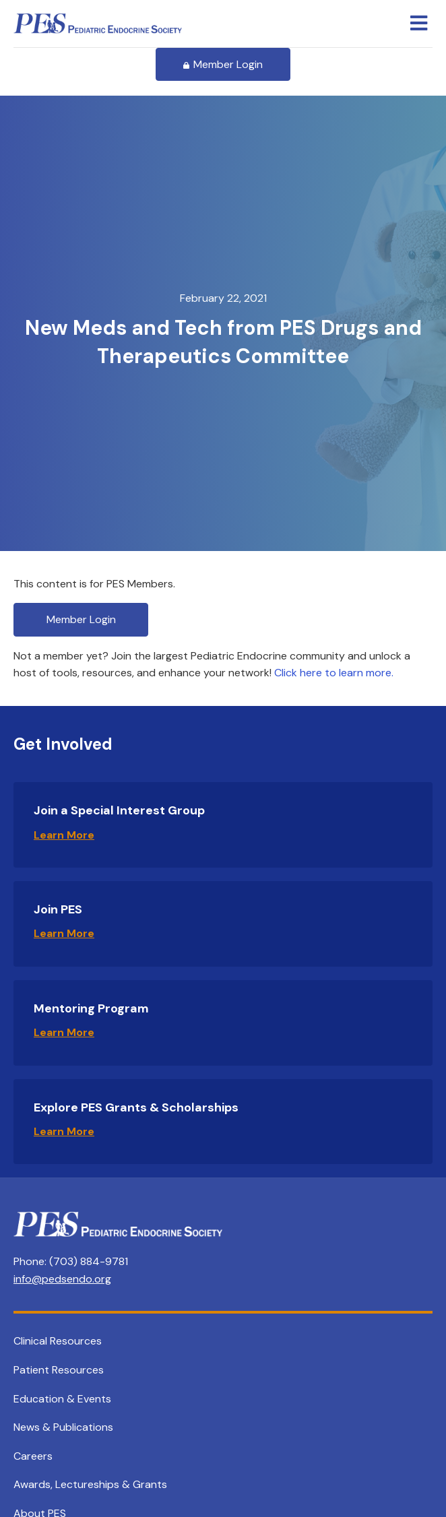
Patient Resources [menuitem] (58, 1370)
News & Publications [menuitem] (63, 1427)
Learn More (64, 835)
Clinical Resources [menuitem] (57, 1341)
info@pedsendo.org (62, 1279)
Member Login (223, 64)
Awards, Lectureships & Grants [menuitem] (90, 1484)
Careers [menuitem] (33, 1456)
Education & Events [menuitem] (62, 1399)
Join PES (58, 909)
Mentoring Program (91, 1008)
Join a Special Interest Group (119, 810)
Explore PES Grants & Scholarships (136, 1107)
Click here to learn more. (333, 673)
